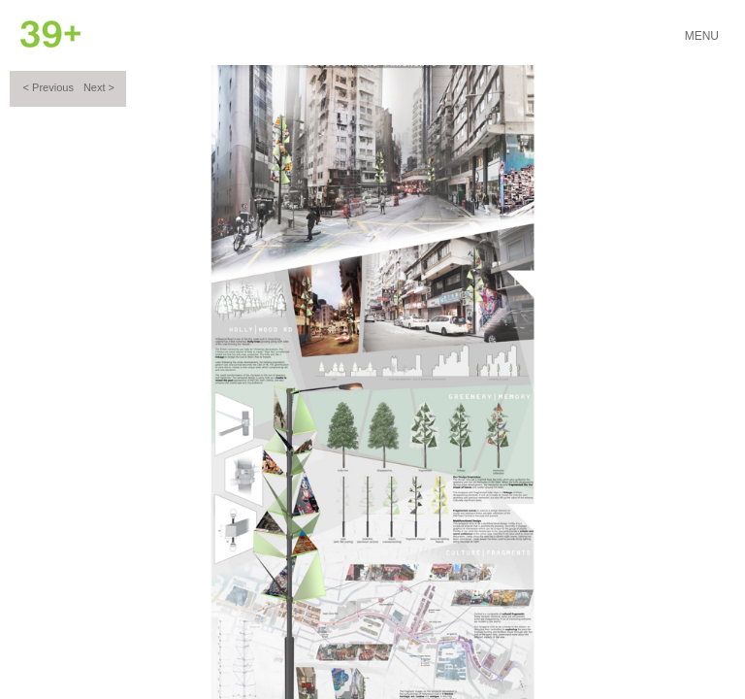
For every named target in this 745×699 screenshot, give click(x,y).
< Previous (48, 87)
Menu (702, 36)
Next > (98, 87)
